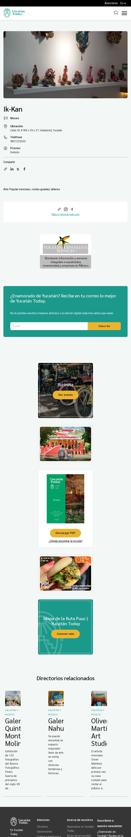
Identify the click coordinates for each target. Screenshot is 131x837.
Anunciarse (111, 3)
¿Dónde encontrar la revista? (66, 541)
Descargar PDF (65, 533)
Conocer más (65, 633)
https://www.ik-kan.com (65, 214)
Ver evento (65, 395)
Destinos (42, 826)
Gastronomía (44, 831)
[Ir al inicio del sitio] (14, 16)
